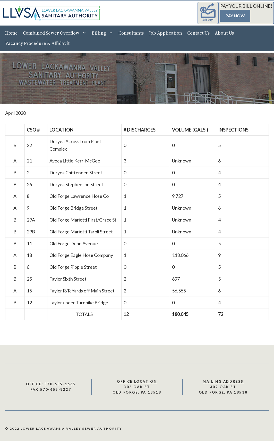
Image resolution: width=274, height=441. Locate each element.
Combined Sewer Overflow (56, 33)
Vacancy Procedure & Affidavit (37, 43)
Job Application (165, 33)
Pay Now (235, 15)
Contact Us (198, 33)
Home (11, 33)
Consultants (131, 33)
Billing (104, 33)
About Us (224, 33)
